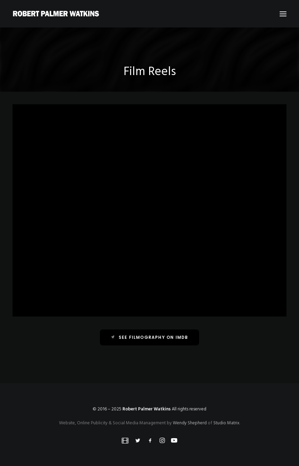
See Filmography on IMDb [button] (149, 337)
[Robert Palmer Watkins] (55, 13)
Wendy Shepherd (190, 423)
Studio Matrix (226, 423)
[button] (283, 13)
